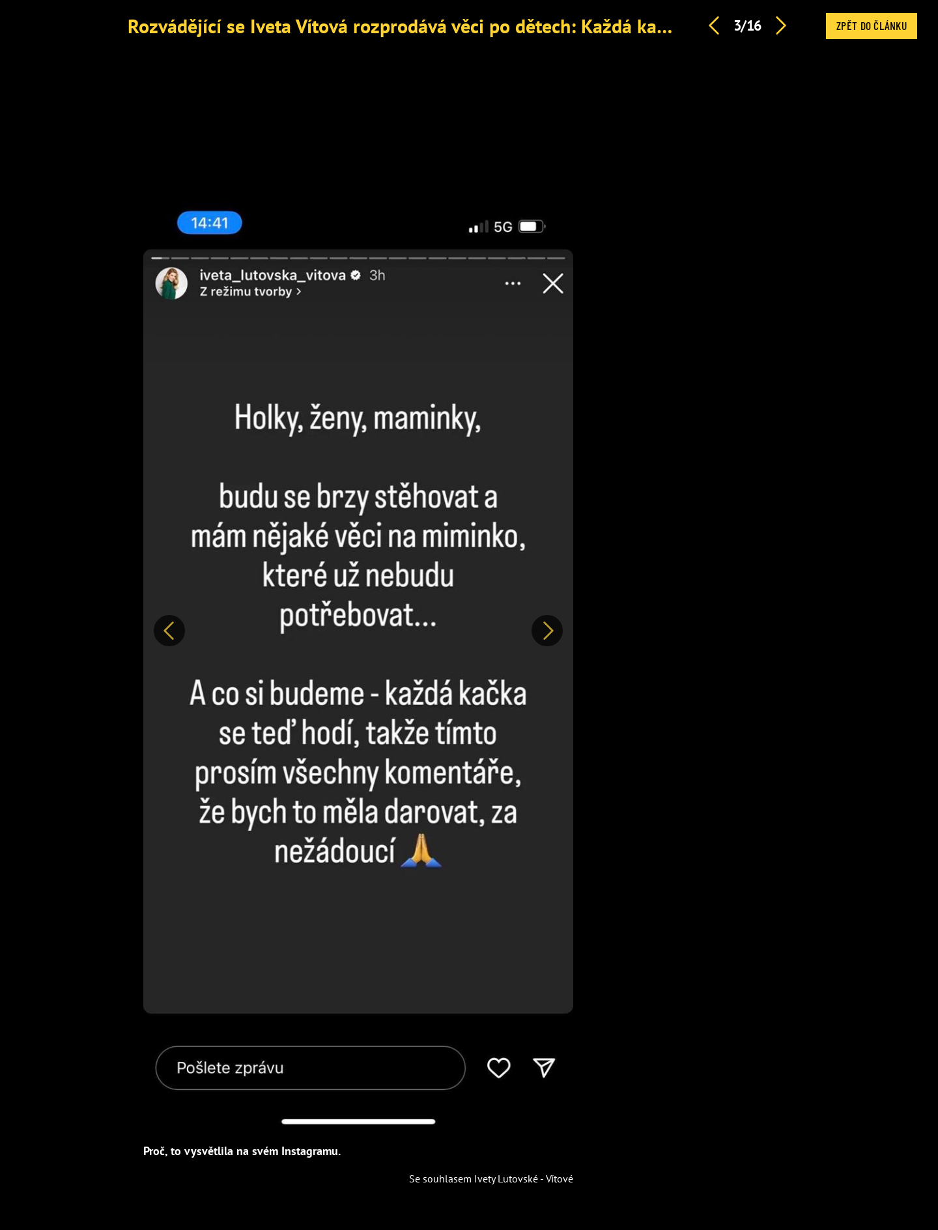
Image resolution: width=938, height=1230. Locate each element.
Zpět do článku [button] (871, 25)
